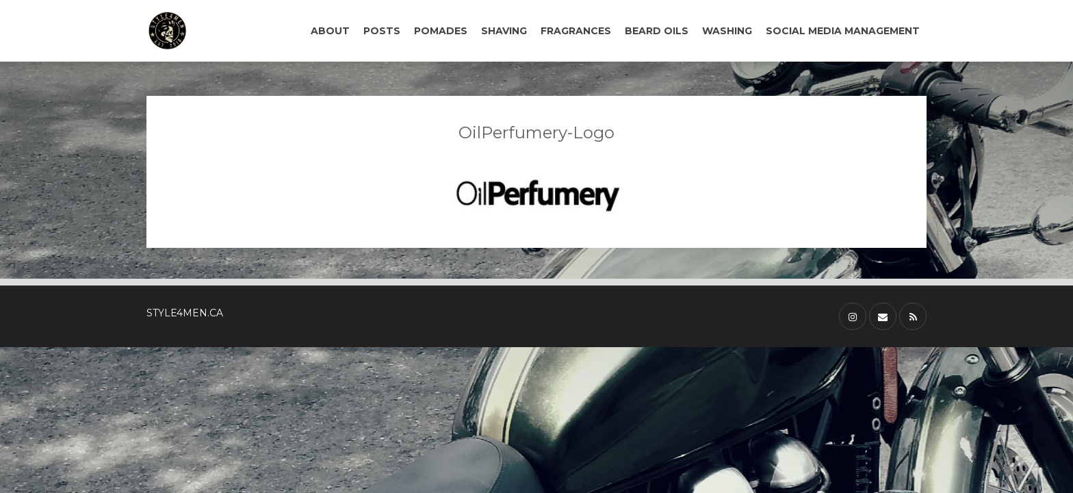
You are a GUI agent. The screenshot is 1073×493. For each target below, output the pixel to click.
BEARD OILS (656, 31)
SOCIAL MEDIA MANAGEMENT (843, 31)
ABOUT (330, 31)
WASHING (727, 31)
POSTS (381, 31)
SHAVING (504, 31)
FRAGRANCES (576, 31)
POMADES (440, 31)
